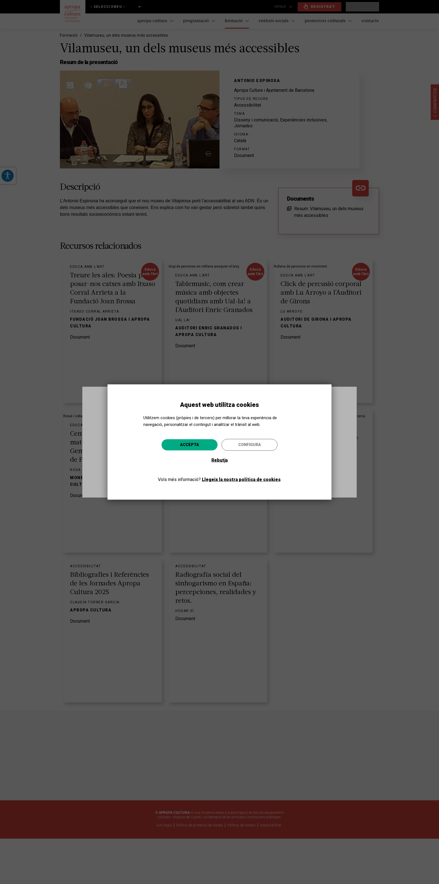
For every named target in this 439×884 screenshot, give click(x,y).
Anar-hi (267, 472)
